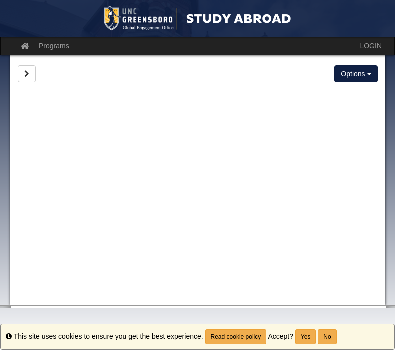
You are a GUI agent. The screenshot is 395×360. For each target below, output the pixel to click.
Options (356, 74)
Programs (54, 46)
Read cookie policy (236, 337)
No (327, 337)
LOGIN (371, 46)
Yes (306, 337)
